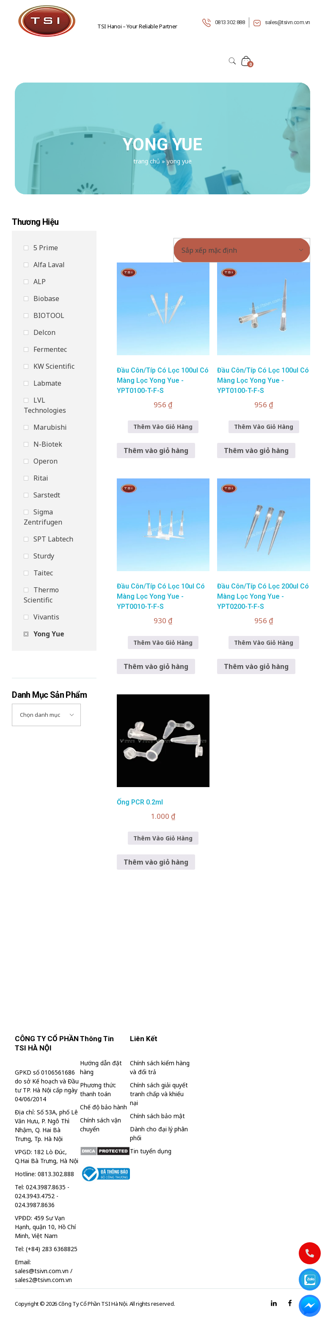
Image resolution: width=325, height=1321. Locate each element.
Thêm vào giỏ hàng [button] (156, 450)
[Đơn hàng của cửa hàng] (242, 250)
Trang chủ (146, 161)
